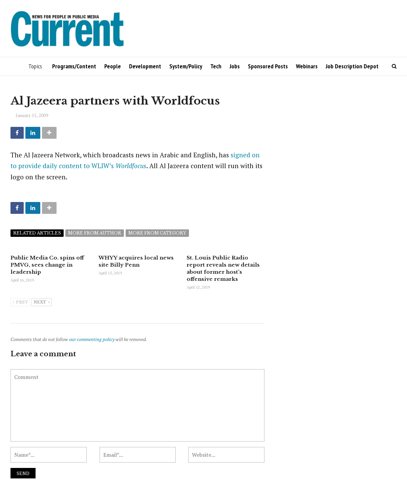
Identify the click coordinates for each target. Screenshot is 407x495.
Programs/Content (74, 66)
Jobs (235, 66)
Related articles (37, 232)
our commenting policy (91, 339)
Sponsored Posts (268, 66)
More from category (157, 232)
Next (42, 302)
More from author (94, 232)
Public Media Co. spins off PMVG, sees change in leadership (47, 264)
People (112, 66)
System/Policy (185, 66)
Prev (20, 302)
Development (145, 66)
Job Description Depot (352, 66)
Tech (215, 66)
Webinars (307, 66)
